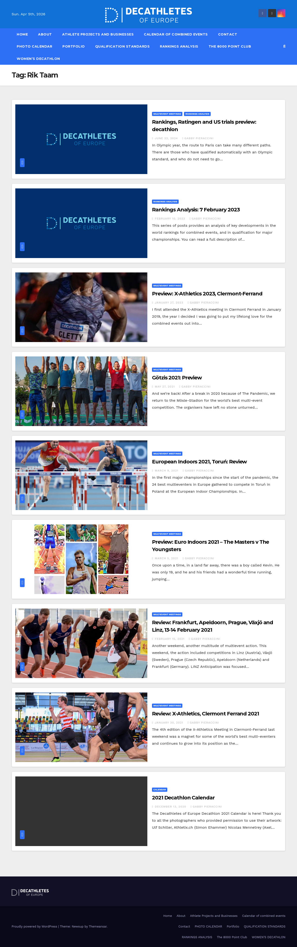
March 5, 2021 (167, 558)
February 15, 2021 (170, 638)
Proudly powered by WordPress (35, 926)
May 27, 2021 (165, 386)
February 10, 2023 (170, 218)
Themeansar (98, 926)
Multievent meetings (167, 114)
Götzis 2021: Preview (177, 378)
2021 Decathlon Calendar (183, 798)
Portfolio (73, 46)
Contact (227, 34)
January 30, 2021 (169, 722)
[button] (284, 46)
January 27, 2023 (169, 302)
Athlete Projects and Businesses (98, 34)
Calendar (159, 789)
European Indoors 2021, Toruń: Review (199, 462)
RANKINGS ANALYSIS (179, 46)
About (45, 34)
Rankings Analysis (197, 114)
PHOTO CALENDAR (34, 46)
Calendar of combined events (176, 34)
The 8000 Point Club (230, 46)
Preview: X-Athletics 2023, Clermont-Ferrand (207, 294)
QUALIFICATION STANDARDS (122, 46)
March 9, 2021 (167, 470)
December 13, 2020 (171, 806)
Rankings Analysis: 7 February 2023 (196, 210)
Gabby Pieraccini (197, 138)
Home (22, 34)
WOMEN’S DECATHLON (38, 59)
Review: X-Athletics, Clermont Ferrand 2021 (205, 714)
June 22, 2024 (167, 138)
